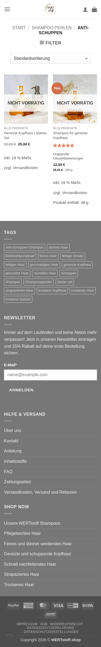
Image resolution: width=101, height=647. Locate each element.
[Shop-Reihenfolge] (50, 58)
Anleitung (13, 451)
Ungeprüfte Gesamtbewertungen (68, 156)
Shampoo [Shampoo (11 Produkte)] (13, 282)
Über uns (12, 430)
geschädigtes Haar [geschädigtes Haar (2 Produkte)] (44, 265)
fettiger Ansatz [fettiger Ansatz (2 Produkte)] (73, 256)
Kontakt (11, 441)
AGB (44, 624)
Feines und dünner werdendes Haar (38, 543)
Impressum (27, 624)
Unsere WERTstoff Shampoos (32, 523)
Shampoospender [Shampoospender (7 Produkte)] (38, 282)
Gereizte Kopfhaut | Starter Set (25, 135)
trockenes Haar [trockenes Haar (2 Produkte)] (82, 290)
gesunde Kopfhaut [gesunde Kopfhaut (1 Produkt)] (77, 265)
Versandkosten (25, 168)
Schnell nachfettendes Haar (30, 564)
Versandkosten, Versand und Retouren (40, 492)
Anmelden (21, 390)
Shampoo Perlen (52, 28)
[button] (7, 9)
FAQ (8, 471)
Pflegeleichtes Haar (22, 533)
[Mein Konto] (85, 9)
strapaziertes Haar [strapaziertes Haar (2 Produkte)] (19, 290)
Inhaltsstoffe (15, 461)
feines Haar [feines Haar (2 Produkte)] (48, 256)
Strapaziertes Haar (21, 574)
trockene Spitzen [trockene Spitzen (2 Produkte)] (18, 299)
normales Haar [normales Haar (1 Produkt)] (45, 273)
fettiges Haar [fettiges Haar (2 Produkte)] (15, 265)
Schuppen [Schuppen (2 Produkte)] (69, 273)
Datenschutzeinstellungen (51, 632)
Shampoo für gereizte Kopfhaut (70, 135)
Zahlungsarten (17, 482)
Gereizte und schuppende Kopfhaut (37, 554)
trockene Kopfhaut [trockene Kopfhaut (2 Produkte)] (52, 290)
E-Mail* (10, 365)
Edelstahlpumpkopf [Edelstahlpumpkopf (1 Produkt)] (20, 256)
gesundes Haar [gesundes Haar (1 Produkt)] (17, 273)
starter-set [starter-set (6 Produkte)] (65, 282)
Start (19, 28)
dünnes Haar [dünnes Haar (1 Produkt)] (58, 247)
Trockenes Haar (19, 584)
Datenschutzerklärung (50, 628)
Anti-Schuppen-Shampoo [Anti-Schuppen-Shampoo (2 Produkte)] (24, 247)
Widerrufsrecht (66, 624)
